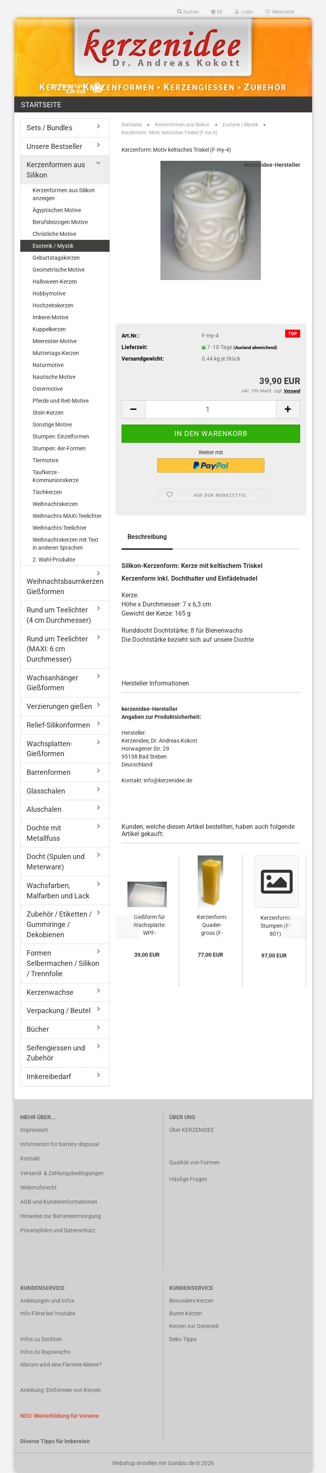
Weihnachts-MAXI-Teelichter (67, 516)
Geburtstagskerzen (56, 258)
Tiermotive (45, 460)
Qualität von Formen (194, 1162)
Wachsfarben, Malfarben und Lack (58, 890)
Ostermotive (48, 389)
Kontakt (30, 1158)
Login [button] (244, 12)
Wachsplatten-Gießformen (49, 748)
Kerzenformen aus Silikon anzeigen (64, 194)
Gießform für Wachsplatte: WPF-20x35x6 (149, 925)
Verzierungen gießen (59, 706)
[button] (217, 12)
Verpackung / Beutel (59, 1010)
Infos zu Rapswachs (45, 1352)
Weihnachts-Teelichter (60, 528)
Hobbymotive (49, 293)
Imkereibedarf (49, 1076)
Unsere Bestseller (54, 146)
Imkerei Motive (50, 317)
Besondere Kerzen (191, 1300)
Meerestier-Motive (55, 341)
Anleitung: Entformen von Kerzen (60, 1390)
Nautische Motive (54, 377)
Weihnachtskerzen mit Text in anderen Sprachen (65, 544)
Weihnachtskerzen (55, 504)
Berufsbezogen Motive (60, 222)
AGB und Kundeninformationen (58, 1202)
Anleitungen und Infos (47, 1300)
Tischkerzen (47, 492)
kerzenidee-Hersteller (272, 165)
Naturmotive (48, 365)
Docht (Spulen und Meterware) (56, 861)
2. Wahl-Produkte (54, 559)
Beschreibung (147, 537)
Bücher (38, 1029)
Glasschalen (46, 791)
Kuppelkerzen (49, 329)
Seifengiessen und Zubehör (56, 1053)
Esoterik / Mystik (53, 246)
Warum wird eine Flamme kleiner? (61, 1364)
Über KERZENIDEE (191, 1130)
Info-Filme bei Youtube (47, 1313)
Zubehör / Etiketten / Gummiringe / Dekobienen (59, 924)
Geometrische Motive (59, 269)
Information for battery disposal (59, 1144)
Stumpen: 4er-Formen (59, 448)
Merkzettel (279, 12)
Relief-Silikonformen (58, 725)
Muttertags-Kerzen (56, 353)
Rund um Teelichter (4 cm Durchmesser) (59, 615)
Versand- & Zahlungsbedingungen (62, 1173)
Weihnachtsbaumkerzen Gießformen (65, 586)
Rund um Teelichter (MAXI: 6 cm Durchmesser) (57, 649)
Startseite (41, 104)
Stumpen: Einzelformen (61, 436)
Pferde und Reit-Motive (61, 401)
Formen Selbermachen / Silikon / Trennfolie (63, 963)
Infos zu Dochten (41, 1339)
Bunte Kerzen (185, 1313)
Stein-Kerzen (48, 412)
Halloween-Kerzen (55, 281)
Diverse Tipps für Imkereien (55, 1441)
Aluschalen (44, 809)
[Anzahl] (210, 409)
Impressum (34, 1130)
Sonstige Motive (52, 424)
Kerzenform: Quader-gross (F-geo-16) (212, 925)
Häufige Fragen (188, 1179)
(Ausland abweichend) (255, 347)
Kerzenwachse (50, 992)
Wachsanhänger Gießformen (52, 683)
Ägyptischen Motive (57, 210)
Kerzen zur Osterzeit (194, 1326)
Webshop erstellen (134, 1463)
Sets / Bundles (49, 128)
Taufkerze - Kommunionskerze (56, 476)
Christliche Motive (54, 234)
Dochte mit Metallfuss (44, 833)
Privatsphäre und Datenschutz (57, 1230)
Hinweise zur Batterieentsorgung (60, 1216)
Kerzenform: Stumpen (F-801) (275, 926)
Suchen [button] (188, 12)
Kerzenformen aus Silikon (56, 169)
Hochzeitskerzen (53, 305)
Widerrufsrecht (38, 1187)
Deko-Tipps (183, 1339)
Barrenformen (49, 772)
